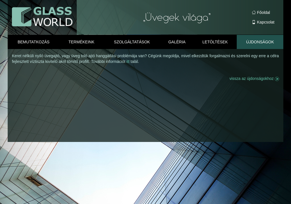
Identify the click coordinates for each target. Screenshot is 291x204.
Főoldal (261, 12)
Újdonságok (260, 42)
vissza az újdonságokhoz (254, 78)
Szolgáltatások (132, 42)
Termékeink (81, 42)
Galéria (177, 42)
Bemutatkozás (33, 42)
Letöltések (215, 42)
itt (128, 61)
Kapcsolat (263, 22)
